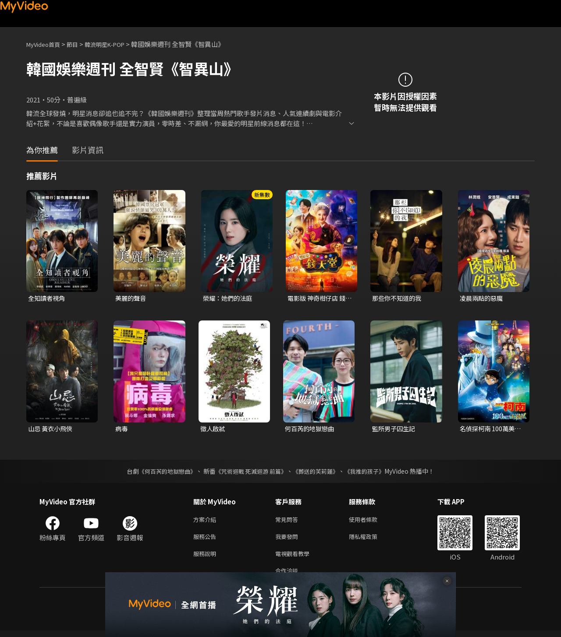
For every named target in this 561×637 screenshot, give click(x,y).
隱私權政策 (370, 539)
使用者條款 (370, 521)
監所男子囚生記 (395, 429)
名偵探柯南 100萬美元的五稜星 (492, 430)
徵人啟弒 (213, 429)
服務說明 (206, 558)
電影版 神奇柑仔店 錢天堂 (318, 298)
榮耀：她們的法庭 (229, 298)
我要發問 (288, 539)
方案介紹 (206, 521)
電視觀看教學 (295, 558)
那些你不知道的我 (398, 298)
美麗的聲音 (131, 298)
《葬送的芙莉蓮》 (319, 472)
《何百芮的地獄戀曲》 (161, 472)
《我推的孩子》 (371, 472)
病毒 (121, 429)
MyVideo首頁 (46, 44)
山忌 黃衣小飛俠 (51, 429)
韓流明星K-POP (115, 44)
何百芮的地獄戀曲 (311, 429)
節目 (79, 44)
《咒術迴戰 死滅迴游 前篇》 (250, 472)
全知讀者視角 (47, 298)
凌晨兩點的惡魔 (483, 298)
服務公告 (206, 539)
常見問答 (288, 521)
